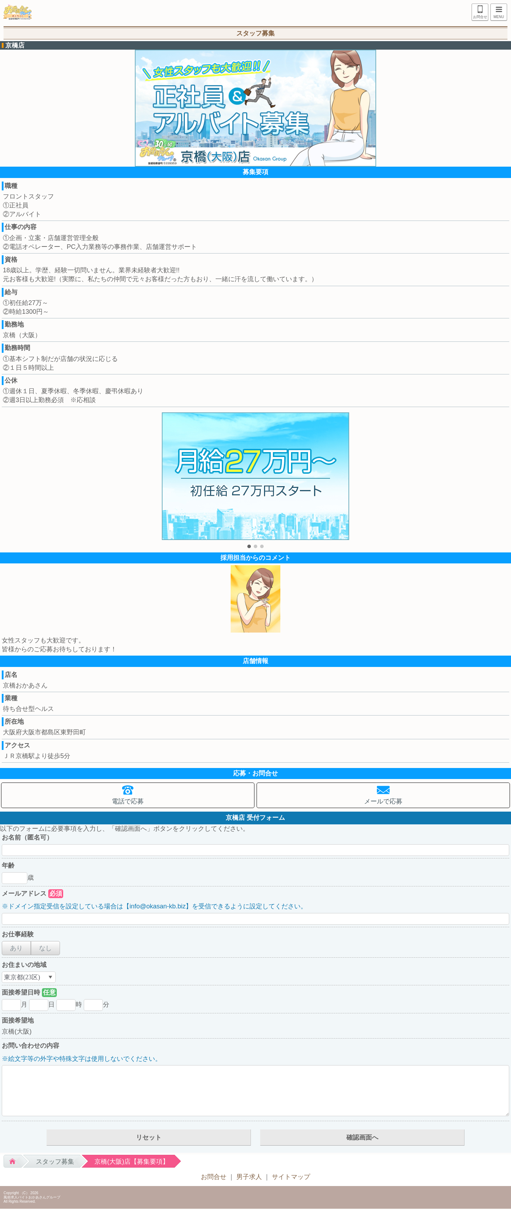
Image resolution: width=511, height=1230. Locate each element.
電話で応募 (128, 801)
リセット (148, 1137)
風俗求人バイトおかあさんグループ (32, 1197)
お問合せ (480, 17)
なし (45, 948)
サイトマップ (291, 1176)
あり (16, 948)
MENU (497, 13)
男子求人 (249, 1176)
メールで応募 (383, 801)
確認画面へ (362, 1137)
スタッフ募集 (55, 1161)
